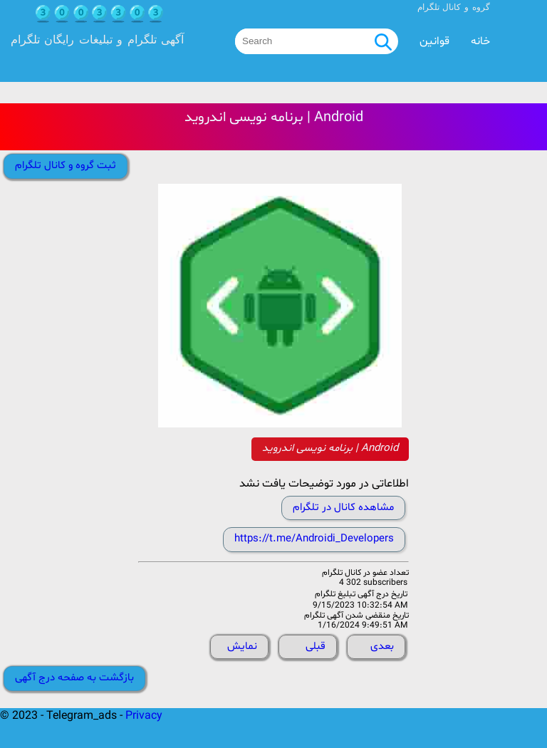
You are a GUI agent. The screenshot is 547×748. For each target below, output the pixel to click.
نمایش (242, 646)
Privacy (143, 716)
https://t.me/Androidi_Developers (314, 538)
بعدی (382, 646)
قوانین (434, 41)
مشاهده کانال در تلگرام (343, 507)
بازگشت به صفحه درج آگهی (74, 677)
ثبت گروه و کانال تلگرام (65, 165)
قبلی (315, 646)
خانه (480, 41)
